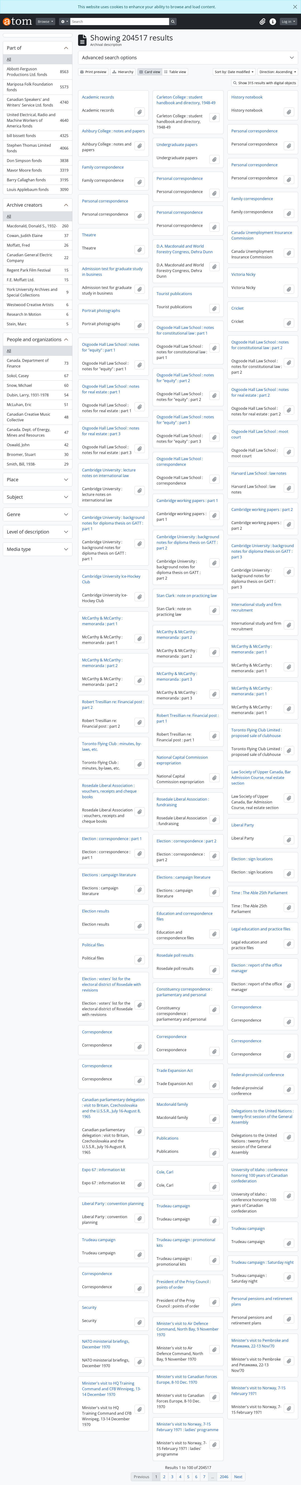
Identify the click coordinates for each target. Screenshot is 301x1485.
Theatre (89, 234)
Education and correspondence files (185, 916)
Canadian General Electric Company (37, 257)
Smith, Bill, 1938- (37, 465)
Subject (15, 497)
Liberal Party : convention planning (113, 1203)
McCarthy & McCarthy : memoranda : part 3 (177, 676)
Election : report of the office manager (256, 968)
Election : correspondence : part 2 (186, 841)
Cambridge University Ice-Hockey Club (111, 579)
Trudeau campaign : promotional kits (186, 1242)
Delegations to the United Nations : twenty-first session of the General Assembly (262, 1116)
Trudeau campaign (173, 1206)
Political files (93, 945)
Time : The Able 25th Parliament (259, 892)
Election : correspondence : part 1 (112, 838)
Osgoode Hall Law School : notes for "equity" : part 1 (110, 347)
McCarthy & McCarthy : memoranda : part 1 (102, 621)
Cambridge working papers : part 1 (187, 500)
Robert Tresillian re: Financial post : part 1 (188, 718)
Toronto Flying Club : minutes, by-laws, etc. (111, 746)
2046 (224, 1476)
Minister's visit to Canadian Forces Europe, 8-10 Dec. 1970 (187, 1379)
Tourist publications (174, 293)
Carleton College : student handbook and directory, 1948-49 (186, 100)
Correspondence (246, 1007)
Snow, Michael (37, 386)
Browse (44, 21)
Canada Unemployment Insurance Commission (261, 235)
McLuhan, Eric (37, 406)
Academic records (98, 97)
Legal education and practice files (260, 929)
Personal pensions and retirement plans (261, 1301)
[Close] (295, 6)
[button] (262, 21)
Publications (167, 1138)
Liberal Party (242, 825)
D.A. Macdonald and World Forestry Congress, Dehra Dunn (185, 249)
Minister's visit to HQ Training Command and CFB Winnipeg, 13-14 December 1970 (111, 1389)
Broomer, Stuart (37, 455)
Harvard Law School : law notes (258, 473)
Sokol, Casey (37, 377)
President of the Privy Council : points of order (184, 1284)
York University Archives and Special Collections (37, 292)
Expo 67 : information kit (103, 1169)
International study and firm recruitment (256, 607)
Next (238, 1476)
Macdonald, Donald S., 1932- (37, 227)
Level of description (28, 532)
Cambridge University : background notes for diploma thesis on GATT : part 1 (113, 523)
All (9, 59)
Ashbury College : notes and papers (113, 131)
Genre (13, 514)
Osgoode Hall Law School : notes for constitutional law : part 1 (185, 330)
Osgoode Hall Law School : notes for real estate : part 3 (110, 431)
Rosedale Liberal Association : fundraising (183, 802)
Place (12, 479)
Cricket (237, 308)
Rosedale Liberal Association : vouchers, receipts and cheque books (109, 791)
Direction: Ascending (276, 72)
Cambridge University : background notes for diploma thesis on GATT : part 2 (188, 542)
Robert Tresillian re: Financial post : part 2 (113, 704)
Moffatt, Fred (37, 246)
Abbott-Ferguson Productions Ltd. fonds (37, 71)
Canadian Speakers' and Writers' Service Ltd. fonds (37, 102)
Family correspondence (103, 167)
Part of (14, 48)
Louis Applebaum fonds (37, 190)
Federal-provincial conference (257, 1074)
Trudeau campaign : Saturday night (262, 1262)
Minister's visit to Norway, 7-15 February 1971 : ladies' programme (187, 1427)
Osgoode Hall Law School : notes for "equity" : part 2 (185, 377)
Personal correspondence (254, 131)
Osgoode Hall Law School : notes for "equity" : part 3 (185, 419)
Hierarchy (122, 72)
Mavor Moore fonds (37, 171)
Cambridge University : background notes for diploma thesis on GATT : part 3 (262, 551)
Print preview (93, 72)
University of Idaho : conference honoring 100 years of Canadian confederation (259, 1175)
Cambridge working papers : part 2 (262, 509)
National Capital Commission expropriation (182, 760)
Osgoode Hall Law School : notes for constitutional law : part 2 (260, 345)
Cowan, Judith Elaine (37, 237)
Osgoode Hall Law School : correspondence (180, 461)
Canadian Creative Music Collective (37, 417)
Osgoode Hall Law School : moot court (259, 434)
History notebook (246, 97)
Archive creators (24, 205)
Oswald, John (37, 446)
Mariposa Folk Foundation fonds (37, 87)
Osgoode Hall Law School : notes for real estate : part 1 (110, 389)
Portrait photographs (101, 310)
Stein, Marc (37, 325)
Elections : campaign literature (109, 874)
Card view (149, 72)
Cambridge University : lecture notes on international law (109, 472)
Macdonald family (172, 1104)
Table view (175, 72)
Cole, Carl (165, 1172)
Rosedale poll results (175, 955)
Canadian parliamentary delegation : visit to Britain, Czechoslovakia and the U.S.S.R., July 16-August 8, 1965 (113, 1108)
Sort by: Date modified (233, 72)
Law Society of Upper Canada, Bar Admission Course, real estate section (261, 777)
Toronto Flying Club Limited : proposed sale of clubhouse (256, 732)
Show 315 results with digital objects (264, 83)
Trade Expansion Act (175, 1070)
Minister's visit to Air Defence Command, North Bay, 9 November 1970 (188, 1329)
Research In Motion (37, 315)
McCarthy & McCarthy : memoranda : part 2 (177, 634)
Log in (287, 21)
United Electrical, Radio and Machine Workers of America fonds (37, 120)
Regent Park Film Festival (37, 271)
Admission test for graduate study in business (112, 271)
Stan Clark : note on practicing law (187, 595)
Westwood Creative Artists (37, 306)
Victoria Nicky (243, 274)
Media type (19, 549)
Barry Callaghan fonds (37, 181)
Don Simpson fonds (37, 162)
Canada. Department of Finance (37, 363)
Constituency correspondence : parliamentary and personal (184, 992)
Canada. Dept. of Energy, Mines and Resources (37, 432)
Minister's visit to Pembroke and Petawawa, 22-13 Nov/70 (260, 1343)
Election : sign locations (252, 858)
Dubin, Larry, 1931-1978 (37, 396)
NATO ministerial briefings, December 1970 (105, 1344)
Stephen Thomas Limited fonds (37, 148)
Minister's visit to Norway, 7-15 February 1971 (258, 1390)
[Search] (119, 21)
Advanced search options (109, 57)
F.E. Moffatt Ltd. (37, 281)
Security (89, 1307)
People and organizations (34, 339)
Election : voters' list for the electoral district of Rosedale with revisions (111, 984)
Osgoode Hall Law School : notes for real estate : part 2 (260, 392)
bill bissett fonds (37, 137)
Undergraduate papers (177, 144)
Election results (95, 911)
